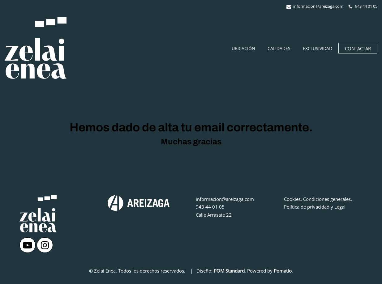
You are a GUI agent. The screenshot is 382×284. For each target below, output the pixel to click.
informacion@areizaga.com (225, 199)
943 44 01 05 (210, 207)
